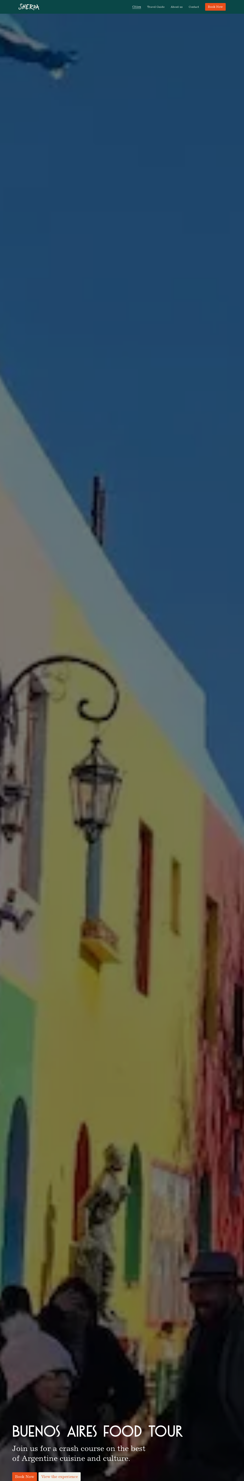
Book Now (215, 7)
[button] (136, 7)
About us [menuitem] (177, 6)
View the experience (59, 1476)
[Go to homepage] (28, 7)
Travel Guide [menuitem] (156, 6)
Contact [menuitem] (194, 6)
